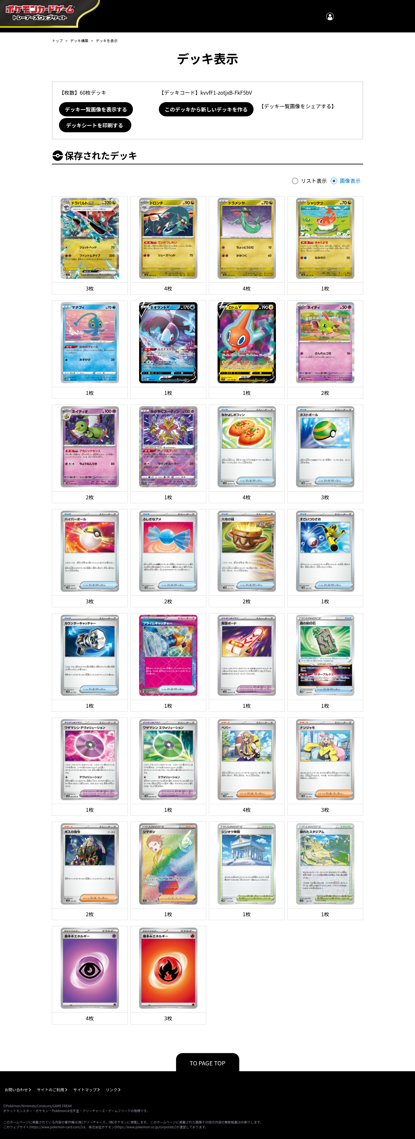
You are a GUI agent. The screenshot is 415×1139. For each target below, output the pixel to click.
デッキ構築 (79, 40)
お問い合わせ (16, 1089)
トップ (57, 40)
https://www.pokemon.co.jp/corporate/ (145, 1126)
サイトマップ (85, 1089)
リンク (111, 1089)
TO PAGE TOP (208, 1063)
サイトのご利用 (50, 1089)
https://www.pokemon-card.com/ (55, 1126)
